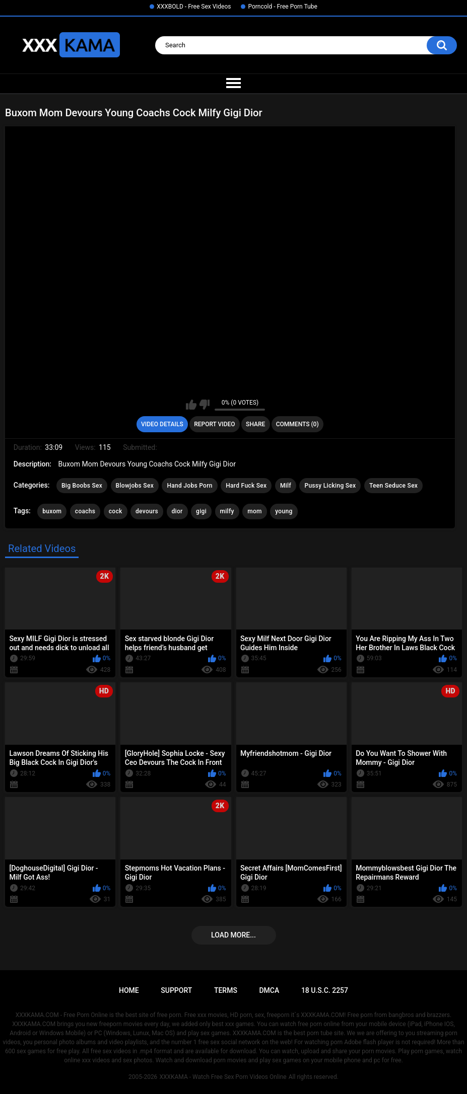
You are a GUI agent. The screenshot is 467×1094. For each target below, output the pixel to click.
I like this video (191, 405)
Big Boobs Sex (81, 485)
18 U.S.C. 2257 (324, 990)
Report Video (214, 424)
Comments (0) (297, 424)
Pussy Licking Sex (330, 485)
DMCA (269, 990)
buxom (51, 511)
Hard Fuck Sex (246, 485)
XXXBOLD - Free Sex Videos (194, 6)
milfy (227, 511)
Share (255, 424)
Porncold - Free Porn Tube (282, 6)
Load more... (233, 935)
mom (254, 511)
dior (177, 511)
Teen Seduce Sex (393, 485)
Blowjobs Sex (135, 485)
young (283, 511)
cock (115, 511)
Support (176, 990)
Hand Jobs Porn (189, 485)
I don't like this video (204, 405)
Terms (225, 990)
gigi (201, 511)
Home (129, 990)
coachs (85, 511)
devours (147, 511)
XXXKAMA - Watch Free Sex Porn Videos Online (222, 1076)
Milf (285, 485)
